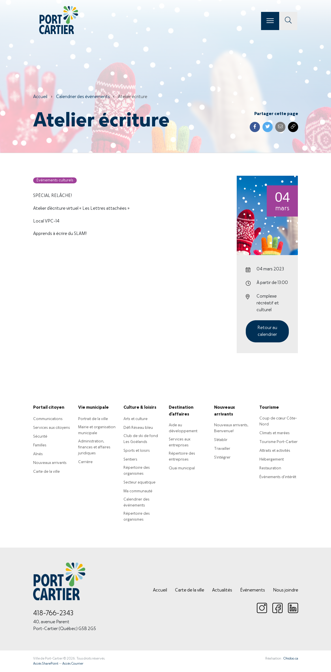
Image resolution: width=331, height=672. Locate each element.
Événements (252, 590)
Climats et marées (274, 433)
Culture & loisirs (139, 407)
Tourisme (269, 407)
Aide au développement (183, 428)
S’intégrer (222, 457)
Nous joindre (285, 590)
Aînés (38, 454)
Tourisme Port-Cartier (278, 442)
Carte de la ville (46, 472)
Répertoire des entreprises (182, 456)
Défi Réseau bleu (138, 428)
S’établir (220, 440)
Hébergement (271, 459)
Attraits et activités (274, 451)
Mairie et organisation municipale (97, 430)
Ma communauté (137, 491)
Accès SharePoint (45, 663)
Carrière (85, 462)
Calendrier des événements (83, 97)
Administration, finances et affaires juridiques (94, 447)
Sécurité (40, 436)
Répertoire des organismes (136, 471)
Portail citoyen (48, 407)
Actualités (222, 590)
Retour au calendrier (267, 331)
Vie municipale (93, 407)
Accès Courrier (72, 663)
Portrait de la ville (93, 419)
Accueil (40, 97)
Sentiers (130, 459)
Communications (48, 419)
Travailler (222, 449)
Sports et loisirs (136, 451)
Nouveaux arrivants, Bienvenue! (231, 428)
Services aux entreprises (179, 442)
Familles (39, 445)
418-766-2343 (53, 613)
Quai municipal (182, 468)
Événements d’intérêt (277, 477)
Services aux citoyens (51, 428)
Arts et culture (135, 419)
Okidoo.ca (290, 658)
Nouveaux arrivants (50, 463)
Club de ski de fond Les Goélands (140, 439)
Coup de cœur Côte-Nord (278, 421)
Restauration (270, 468)
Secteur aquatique (139, 482)
